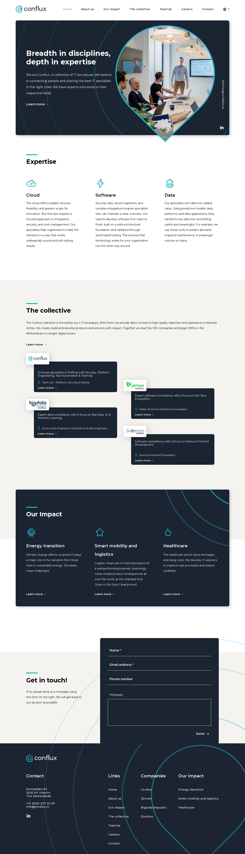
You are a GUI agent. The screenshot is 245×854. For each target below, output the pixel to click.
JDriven (146, 799)
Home (67, 9)
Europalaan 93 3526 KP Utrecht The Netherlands (38, 792)
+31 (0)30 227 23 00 (40, 803)
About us (87, 9)
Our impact (112, 9)
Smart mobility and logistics (198, 799)
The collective (139, 9)
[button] (226, 9)
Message (116, 695)
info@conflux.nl (37, 807)
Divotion (147, 817)
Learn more (37, 104)
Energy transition (191, 790)
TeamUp (166, 9)
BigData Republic (153, 808)
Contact (208, 9)
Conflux (146, 790)
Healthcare (186, 808)
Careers (187, 9)
